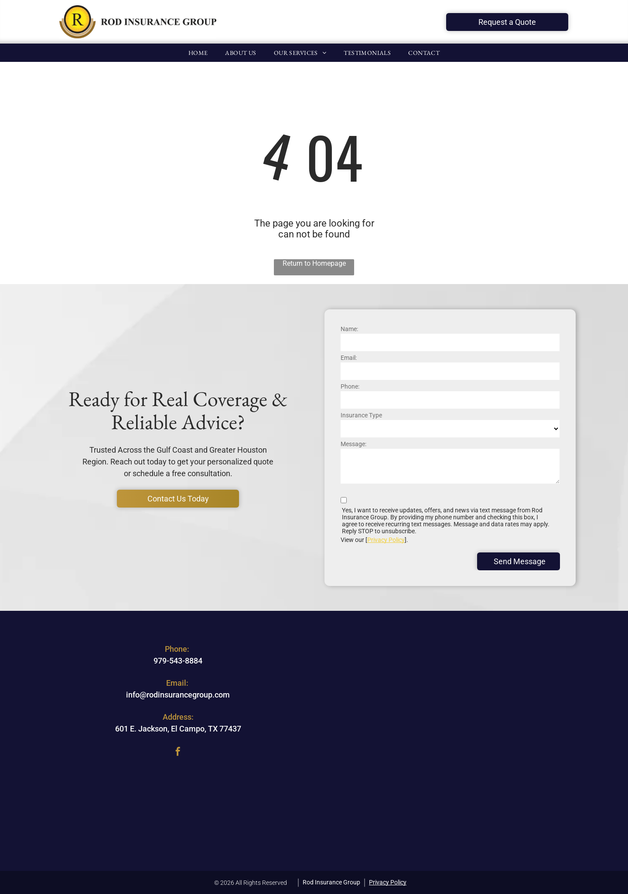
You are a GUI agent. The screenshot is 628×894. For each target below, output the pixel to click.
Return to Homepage (314, 263)
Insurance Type (361, 415)
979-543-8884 (178, 660)
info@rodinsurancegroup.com (178, 694)
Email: (349, 357)
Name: (349, 328)
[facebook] (177, 752)
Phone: (350, 386)
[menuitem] (198, 53)
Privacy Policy (386, 539)
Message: (353, 443)
